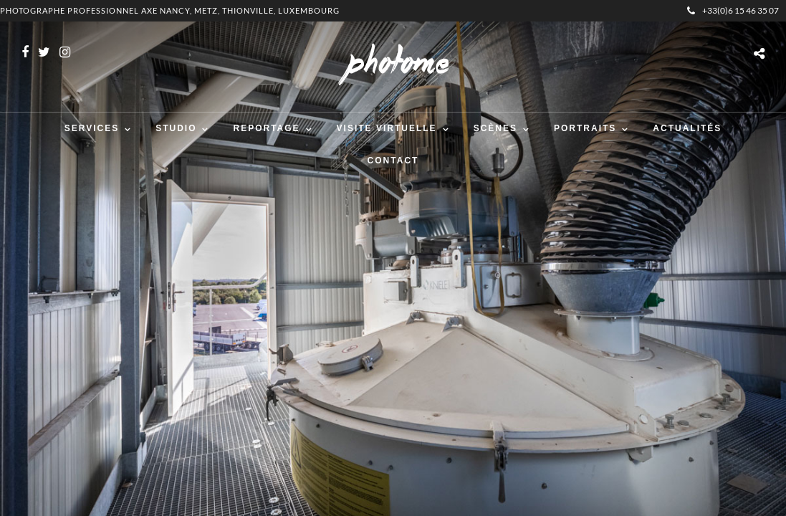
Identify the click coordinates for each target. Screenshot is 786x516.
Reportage (266, 128)
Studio (175, 128)
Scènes (495, 128)
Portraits (585, 128)
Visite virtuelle (387, 128)
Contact (393, 161)
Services (91, 128)
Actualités (687, 128)
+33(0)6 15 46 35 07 (733, 10)
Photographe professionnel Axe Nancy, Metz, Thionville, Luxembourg (170, 10)
